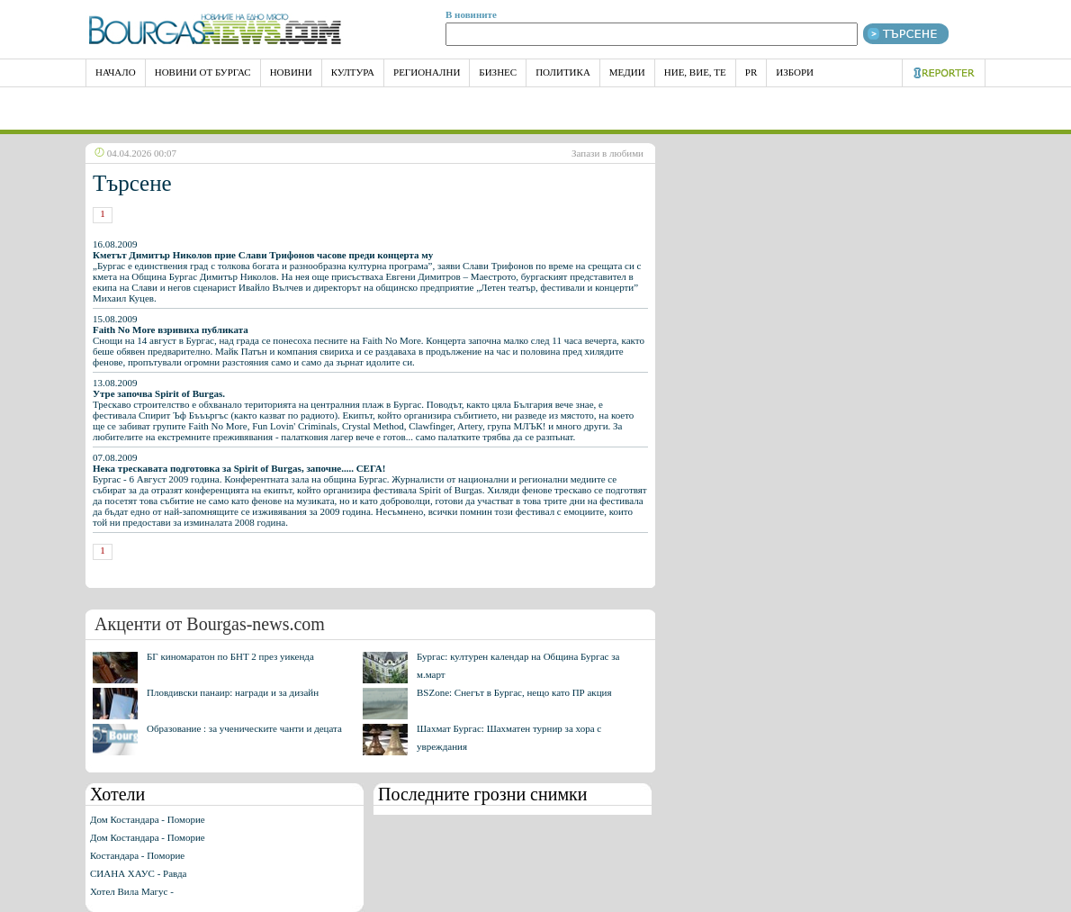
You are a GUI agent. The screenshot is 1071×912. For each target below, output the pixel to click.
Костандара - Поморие (137, 855)
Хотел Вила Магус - (132, 891)
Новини (291, 72)
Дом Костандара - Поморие (147, 819)
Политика (563, 72)
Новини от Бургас (203, 72)
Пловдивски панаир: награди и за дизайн (233, 692)
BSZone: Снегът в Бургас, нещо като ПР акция (514, 692)
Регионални (426, 72)
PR (751, 72)
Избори (795, 72)
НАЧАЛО (115, 72)
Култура (352, 72)
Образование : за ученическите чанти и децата (244, 728)
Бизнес (498, 72)
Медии (627, 72)
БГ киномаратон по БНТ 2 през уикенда (230, 656)
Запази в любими (608, 153)
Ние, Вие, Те (695, 72)
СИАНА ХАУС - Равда (138, 873)
